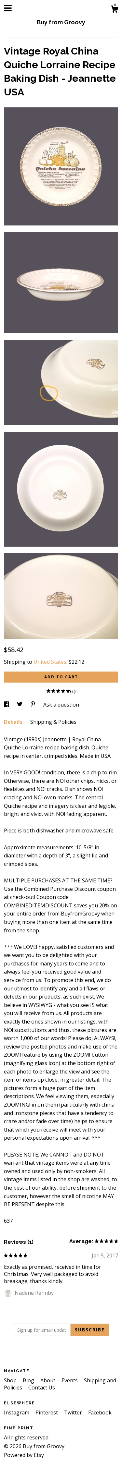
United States (50, 661)
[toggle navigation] (8, 8)
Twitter (73, 1412)
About (48, 1380)
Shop (11, 1380)
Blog (29, 1380)
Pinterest (47, 1412)
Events (70, 1380)
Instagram (17, 1412)
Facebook (100, 1412)
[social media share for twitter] (20, 704)
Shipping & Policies (53, 721)
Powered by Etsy (24, 1455)
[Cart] (114, 10)
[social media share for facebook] (7, 704)
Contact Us (41, 1387)
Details (14, 721)
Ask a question (61, 704)
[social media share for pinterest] (33, 704)
